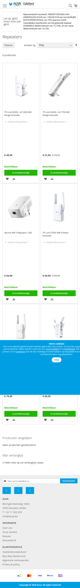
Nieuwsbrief (9, 540)
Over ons (7, 527)
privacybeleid (52, 348)
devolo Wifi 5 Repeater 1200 (18, 232)
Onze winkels (9, 532)
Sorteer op (30, 45)
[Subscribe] (69, 480)
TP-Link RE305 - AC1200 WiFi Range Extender (18, 114)
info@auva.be (10, 516)
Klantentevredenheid (14, 552)
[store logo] (21, 4)
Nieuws (6, 536)
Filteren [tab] (8, 45)
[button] (7, 178)
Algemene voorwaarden (15, 560)
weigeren (20, 351)
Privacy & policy (11, 564)
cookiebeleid (69, 348)
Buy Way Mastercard (13, 556)
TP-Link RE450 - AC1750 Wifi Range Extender (56, 114)
